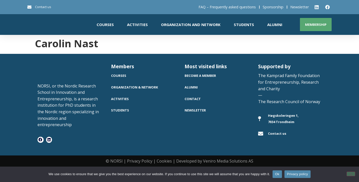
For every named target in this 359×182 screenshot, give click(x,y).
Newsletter (299, 7)
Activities (137, 24)
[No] (351, 174)
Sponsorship (273, 7)
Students (244, 24)
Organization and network (191, 24)
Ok (277, 174)
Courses (105, 24)
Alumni (274, 24)
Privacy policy (297, 174)
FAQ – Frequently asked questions (227, 7)
